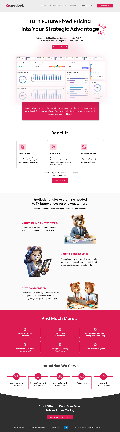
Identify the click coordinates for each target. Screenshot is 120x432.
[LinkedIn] (66, 427)
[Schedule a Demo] (60, 47)
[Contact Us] (60, 180)
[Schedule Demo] (105, 5)
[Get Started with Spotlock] (60, 417)
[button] (58, 6)
